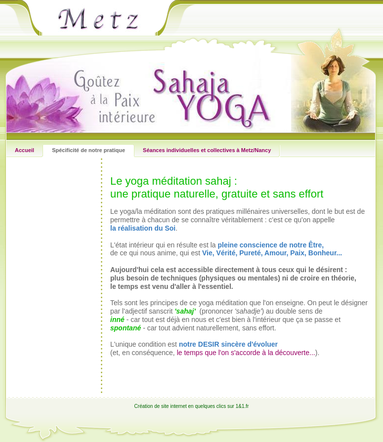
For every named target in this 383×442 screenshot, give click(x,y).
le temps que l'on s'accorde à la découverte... (246, 353)
